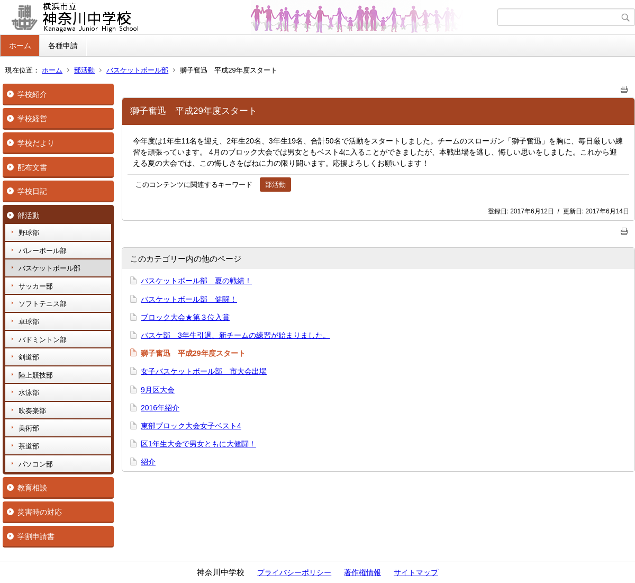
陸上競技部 (36, 375)
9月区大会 (158, 389)
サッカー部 (36, 286)
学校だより (36, 143)
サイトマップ (416, 572)
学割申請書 (36, 536)
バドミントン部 (43, 340)
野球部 (29, 233)
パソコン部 (36, 464)
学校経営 (32, 118)
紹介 (148, 462)
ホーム (20, 45)
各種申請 (63, 45)
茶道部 (29, 446)
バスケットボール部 (137, 70)
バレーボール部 (43, 251)
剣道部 (29, 357)
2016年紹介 (160, 407)
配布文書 (32, 167)
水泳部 (29, 393)
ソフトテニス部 (43, 304)
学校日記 (32, 191)
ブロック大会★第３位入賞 (185, 317)
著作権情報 (362, 572)
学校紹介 (32, 94)
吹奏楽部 (32, 411)
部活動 (84, 70)
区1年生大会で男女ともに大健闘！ (198, 444)
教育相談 (32, 487)
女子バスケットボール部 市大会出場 (204, 371)
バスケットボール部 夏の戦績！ (196, 280)
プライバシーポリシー (294, 572)
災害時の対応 (39, 512)
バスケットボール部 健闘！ (189, 299)
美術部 (29, 428)
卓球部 (29, 322)
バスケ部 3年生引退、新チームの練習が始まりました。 (235, 335)
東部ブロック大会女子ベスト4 (191, 425)
